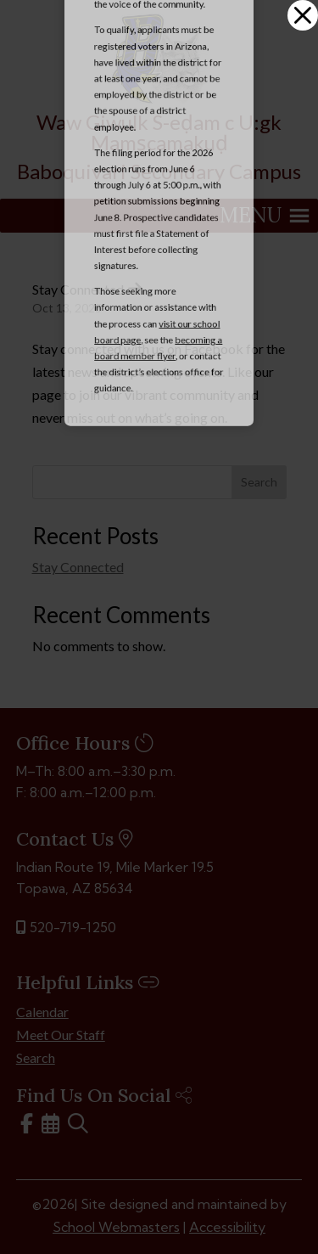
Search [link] (35, 1057)
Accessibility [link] (227, 1226)
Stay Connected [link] (78, 289)
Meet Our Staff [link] (60, 1034)
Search (259, 482)
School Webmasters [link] (116, 1226)
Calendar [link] (42, 1012)
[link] (159, 99)
